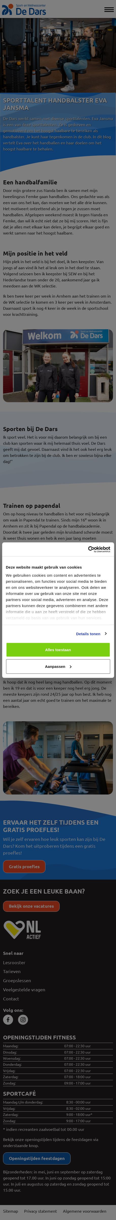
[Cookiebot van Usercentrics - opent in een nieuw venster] (88, 549)
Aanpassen (58, 666)
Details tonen (88, 633)
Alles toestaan (58, 650)
